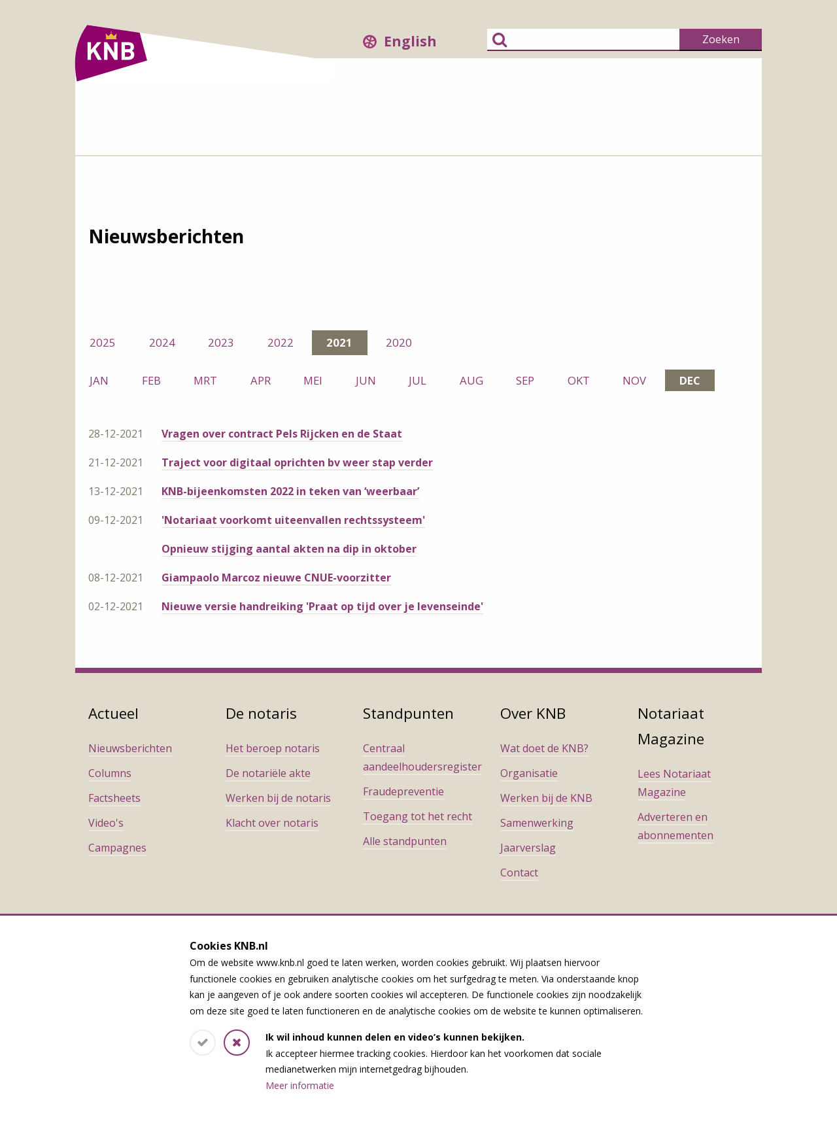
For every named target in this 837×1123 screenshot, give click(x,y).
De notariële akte (268, 773)
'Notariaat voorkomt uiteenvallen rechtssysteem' (293, 520)
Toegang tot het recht (417, 816)
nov (634, 380)
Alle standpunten (405, 841)
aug (471, 380)
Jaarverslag (528, 847)
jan (99, 380)
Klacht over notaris (272, 823)
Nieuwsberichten (130, 748)
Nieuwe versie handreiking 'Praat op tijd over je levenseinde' (322, 606)
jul (417, 380)
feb (151, 380)
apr (260, 380)
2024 (162, 342)
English (410, 41)
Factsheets (114, 798)
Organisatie (529, 773)
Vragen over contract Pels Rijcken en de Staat (282, 433)
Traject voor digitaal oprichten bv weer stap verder (297, 462)
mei (312, 380)
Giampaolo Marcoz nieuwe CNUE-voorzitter (276, 577)
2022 (280, 342)
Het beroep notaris (273, 748)
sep (525, 380)
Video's (106, 823)
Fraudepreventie (403, 791)
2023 (221, 342)
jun (366, 380)
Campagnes (117, 847)
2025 (103, 342)
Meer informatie (299, 1085)
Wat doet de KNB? (544, 748)
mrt (205, 380)
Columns (109, 773)
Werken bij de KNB (546, 798)
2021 (339, 342)
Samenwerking (536, 823)
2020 (399, 342)
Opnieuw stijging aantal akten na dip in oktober (289, 549)
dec (689, 380)
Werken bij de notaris (278, 798)
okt (579, 380)
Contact (519, 872)
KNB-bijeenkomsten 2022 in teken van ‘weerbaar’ (290, 491)
